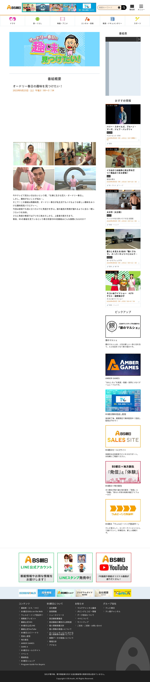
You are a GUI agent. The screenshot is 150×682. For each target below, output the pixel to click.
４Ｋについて (83, 618)
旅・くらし (37, 23)
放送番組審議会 (55, 618)
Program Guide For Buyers (33, 664)
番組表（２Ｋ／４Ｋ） (30, 608)
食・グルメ (112, 185)
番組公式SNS (26, 622)
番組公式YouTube (28, 629)
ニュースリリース (56, 615)
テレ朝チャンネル (112, 611)
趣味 (110, 143)
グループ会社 (109, 603)
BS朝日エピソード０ (30, 632)
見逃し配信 (25, 636)
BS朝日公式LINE (28, 625)
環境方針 (53, 641)
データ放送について (85, 615)
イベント (25, 653)
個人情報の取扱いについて (60, 629)
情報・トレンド (114, 224)
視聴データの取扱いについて (61, 638)
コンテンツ (24, 603)
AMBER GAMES (27, 643)
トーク (121, 185)
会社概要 (53, 608)
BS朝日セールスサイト (30, 650)
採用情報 (53, 611)
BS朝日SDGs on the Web (32, 611)
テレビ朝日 (110, 608)
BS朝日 (14, 7)
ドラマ (12, 23)
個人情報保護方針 (56, 625)
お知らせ (79, 603)
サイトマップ (83, 622)
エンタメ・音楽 (87, 23)
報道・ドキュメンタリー (112, 23)
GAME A (24, 646)
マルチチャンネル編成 (86, 608)
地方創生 (25, 639)
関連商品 (25, 657)
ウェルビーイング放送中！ (32, 615)
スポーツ (137, 23)
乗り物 (117, 266)
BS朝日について (55, 603)
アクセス (53, 645)
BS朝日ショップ (28, 661)
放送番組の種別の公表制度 (60, 622)
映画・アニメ (62, 23)
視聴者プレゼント (28, 618)
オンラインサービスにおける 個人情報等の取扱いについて (60, 633)
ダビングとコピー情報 (86, 611)
